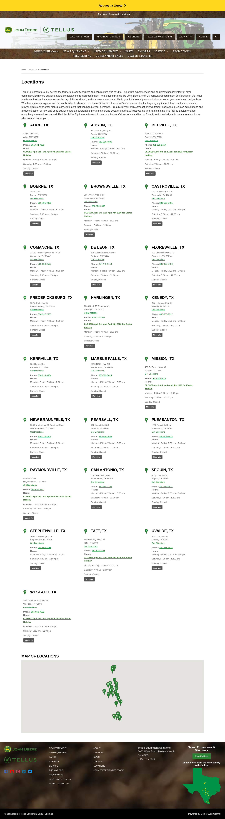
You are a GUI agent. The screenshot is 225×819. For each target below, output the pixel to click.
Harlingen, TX (105, 297)
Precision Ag (82, 55)
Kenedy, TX (163, 297)
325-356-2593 (44, 264)
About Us (185, 37)
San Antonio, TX (107, 470)
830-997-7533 (44, 314)
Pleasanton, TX (168, 419)
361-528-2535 (98, 550)
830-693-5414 (105, 375)
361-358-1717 (159, 145)
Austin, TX (101, 125)
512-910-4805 (105, 142)
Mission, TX (163, 358)
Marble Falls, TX (109, 358)
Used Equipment (107, 51)
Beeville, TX (164, 125)
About (96, 748)
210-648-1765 (105, 486)
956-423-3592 (98, 317)
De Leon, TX (103, 247)
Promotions (182, 51)
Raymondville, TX (48, 470)
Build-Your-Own (46, 51)
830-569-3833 (166, 436)
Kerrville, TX (44, 358)
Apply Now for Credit (108, 37)
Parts (129, 51)
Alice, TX (39, 125)
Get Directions (30, 140)
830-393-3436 (166, 264)
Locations (99, 766)
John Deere (21, 30)
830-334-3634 (105, 436)
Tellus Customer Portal (159, 37)
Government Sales (109, 55)
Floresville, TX (168, 247)
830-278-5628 (166, 547)
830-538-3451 (166, 203)
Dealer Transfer (140, 55)
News (96, 757)
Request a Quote (112, 5)
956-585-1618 (159, 378)
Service (161, 51)
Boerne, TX (41, 186)
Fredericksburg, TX (51, 297)
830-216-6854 (44, 375)
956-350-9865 (98, 206)
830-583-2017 (166, 314)
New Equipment (76, 51)
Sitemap (49, 814)
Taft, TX (99, 531)
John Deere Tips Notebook (108, 770)
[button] (116, 704)
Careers (203, 37)
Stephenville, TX (47, 531)
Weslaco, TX (43, 592)
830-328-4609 (44, 436)
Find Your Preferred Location (114, 14)
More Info (29, 173)
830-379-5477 (166, 486)
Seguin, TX (162, 470)
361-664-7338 (37, 145)
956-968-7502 (37, 612)
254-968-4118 (44, 547)
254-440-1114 (105, 264)
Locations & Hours (79, 37)
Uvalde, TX (163, 531)
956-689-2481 (37, 489)
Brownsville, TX (108, 186)
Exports (144, 51)
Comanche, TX (44, 247)
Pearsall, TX (104, 419)
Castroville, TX (168, 186)
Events (97, 761)
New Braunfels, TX (50, 419)
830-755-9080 (44, 203)
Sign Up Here (201, 756)
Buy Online (133, 37)
